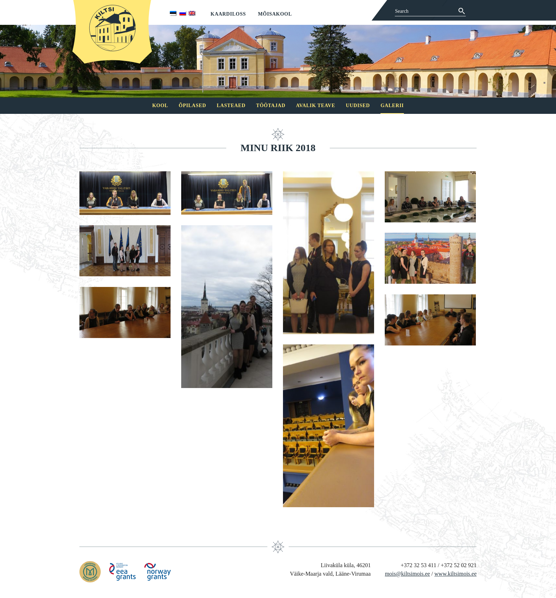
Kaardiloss (228, 14)
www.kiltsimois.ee (455, 574)
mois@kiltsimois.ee (407, 574)
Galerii (392, 105)
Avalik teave (315, 105)
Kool (160, 105)
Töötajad (270, 105)
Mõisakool (275, 14)
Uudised (358, 105)
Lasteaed (231, 105)
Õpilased (192, 105)
